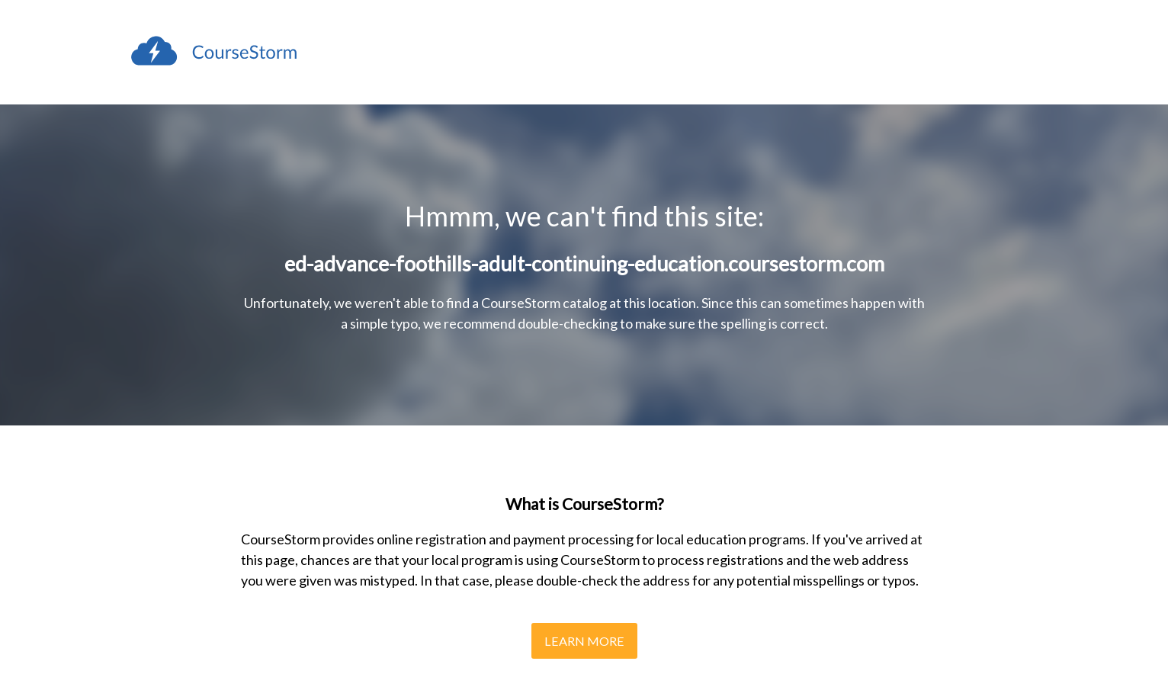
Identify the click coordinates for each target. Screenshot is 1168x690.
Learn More (584, 641)
